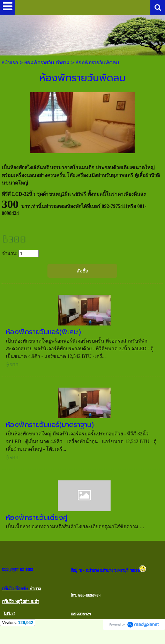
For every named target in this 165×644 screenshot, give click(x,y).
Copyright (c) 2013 (17, 569)
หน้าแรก (10, 62)
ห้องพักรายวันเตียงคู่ (36, 517)
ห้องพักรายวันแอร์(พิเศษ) (43, 332)
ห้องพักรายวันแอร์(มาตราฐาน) (50, 424)
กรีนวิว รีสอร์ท (15, 588)
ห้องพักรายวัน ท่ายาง (46, 62)
